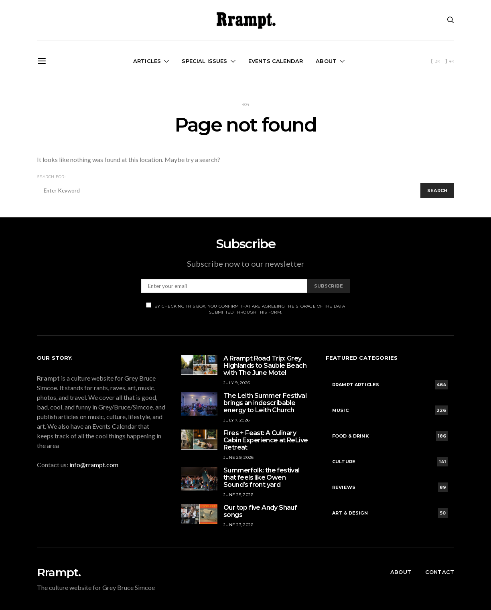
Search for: (51, 176)
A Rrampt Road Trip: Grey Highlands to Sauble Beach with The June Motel (264, 366)
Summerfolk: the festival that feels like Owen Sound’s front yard (261, 477)
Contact (439, 572)
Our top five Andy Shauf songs (260, 511)
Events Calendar (275, 61)
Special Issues (204, 61)
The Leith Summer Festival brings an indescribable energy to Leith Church (264, 403)
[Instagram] (449, 61)
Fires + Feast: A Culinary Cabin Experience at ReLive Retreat (265, 440)
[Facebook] (435, 61)
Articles (147, 61)
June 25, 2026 (238, 494)
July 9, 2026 (236, 382)
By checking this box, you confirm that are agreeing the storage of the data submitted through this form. (245, 308)
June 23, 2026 (238, 524)
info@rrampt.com (93, 464)
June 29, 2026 (238, 457)
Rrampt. (59, 572)
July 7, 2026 (236, 420)
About (326, 61)
